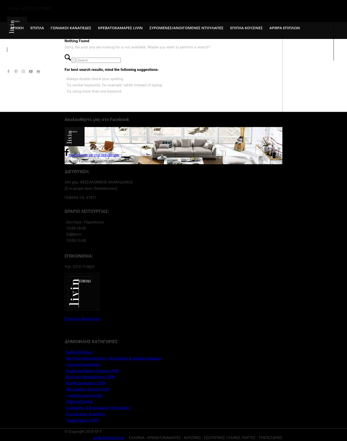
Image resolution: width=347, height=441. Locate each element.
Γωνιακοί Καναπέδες (83, 364)
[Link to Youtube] (31, 71)
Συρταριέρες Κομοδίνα (85, 414)
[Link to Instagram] (23, 71)
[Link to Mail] (38, 71)
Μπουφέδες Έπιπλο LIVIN (88, 389)
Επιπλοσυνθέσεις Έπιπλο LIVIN (92, 371)
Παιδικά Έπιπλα (79, 401)
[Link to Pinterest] (16, 71)
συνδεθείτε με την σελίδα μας (92, 155)
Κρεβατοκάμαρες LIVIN (86, 383)
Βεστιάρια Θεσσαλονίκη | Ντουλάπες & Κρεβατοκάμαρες (114, 358)
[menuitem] (17, 28)
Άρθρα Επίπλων (79, 352)
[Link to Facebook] (8, 71)
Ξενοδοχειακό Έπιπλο (84, 395)
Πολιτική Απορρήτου (83, 318)
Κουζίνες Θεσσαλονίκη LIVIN (90, 377)
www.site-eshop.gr (108, 438)
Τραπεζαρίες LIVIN (82, 420)
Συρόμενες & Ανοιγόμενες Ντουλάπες (98, 408)
